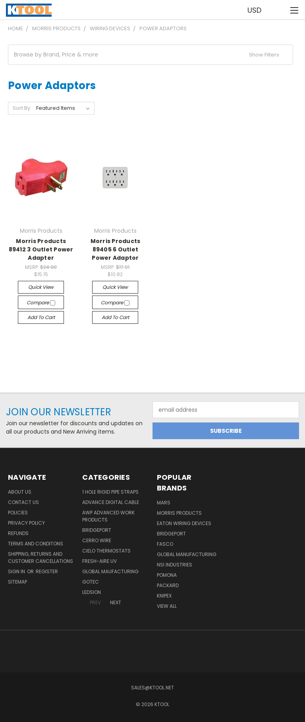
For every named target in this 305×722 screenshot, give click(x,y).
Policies (18, 512)
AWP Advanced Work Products (108, 516)
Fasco (165, 544)
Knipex (164, 595)
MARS (163, 502)
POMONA (167, 575)
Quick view (41, 287)
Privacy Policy (26, 523)
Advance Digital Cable (110, 502)
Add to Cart (41, 317)
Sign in (17, 571)
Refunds (18, 533)
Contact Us (23, 502)
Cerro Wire (96, 540)
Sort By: (22, 108)
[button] (150, 55)
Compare (41, 302)
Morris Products (179, 513)
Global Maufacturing (110, 571)
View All (167, 606)
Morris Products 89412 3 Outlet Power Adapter (41, 249)
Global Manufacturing (186, 554)
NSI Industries (174, 564)
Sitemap (17, 581)
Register (47, 571)
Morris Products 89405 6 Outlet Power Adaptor (116, 249)
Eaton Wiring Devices (184, 523)
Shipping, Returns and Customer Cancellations (40, 557)
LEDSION (91, 592)
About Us (19, 491)
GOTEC (90, 581)
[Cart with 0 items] (279, 10)
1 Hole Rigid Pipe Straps (110, 491)
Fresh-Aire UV (99, 561)
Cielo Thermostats (106, 550)
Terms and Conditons (35, 543)
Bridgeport (96, 530)
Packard (168, 585)
